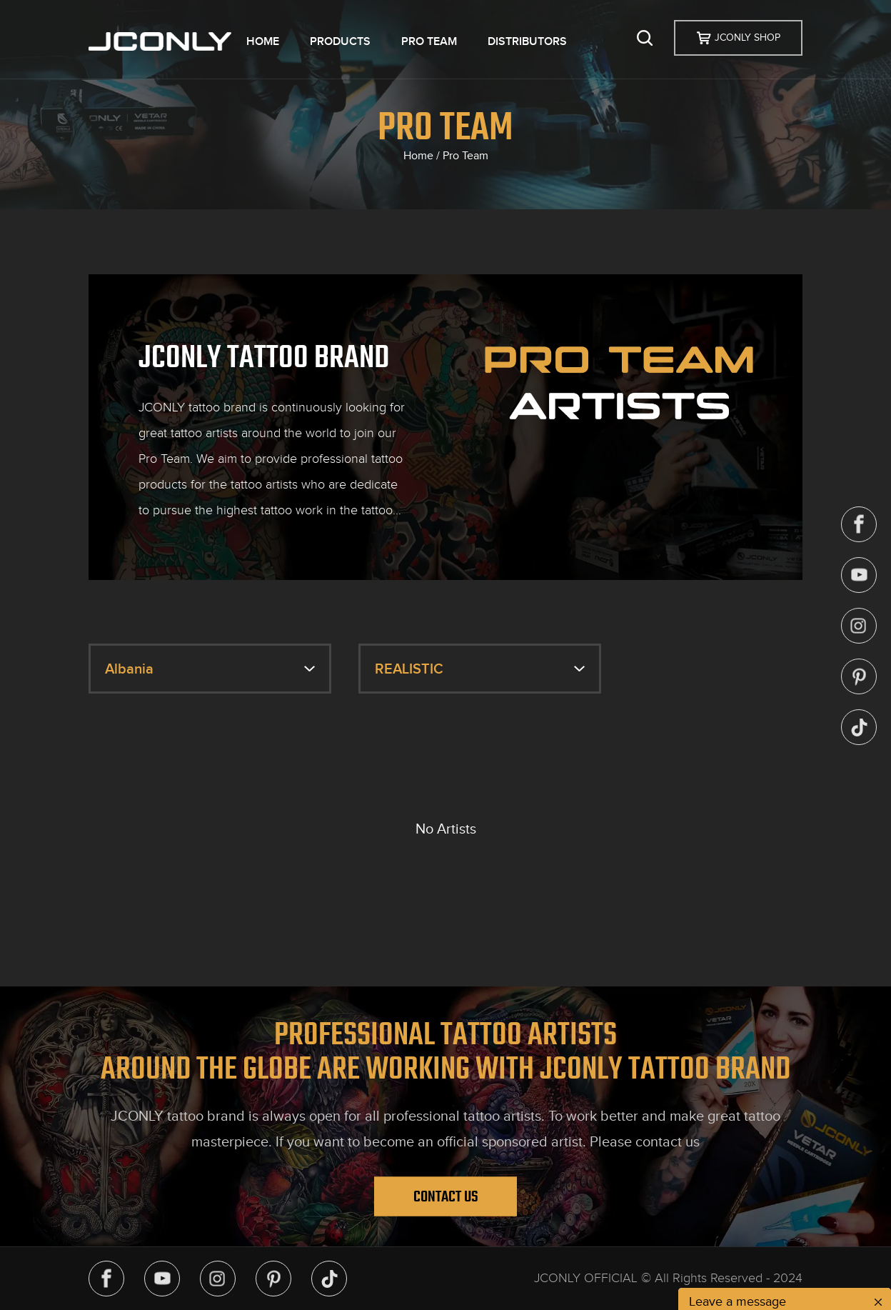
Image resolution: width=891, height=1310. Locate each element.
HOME (262, 41)
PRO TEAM (429, 41)
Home (418, 155)
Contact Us (445, 1196)
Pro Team (465, 155)
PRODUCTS (340, 41)
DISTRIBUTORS (527, 41)
